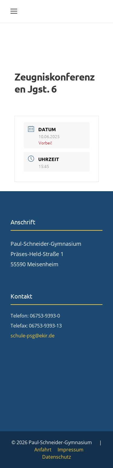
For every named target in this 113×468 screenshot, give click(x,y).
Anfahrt (43, 449)
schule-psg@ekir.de (33, 335)
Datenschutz (56, 457)
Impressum (70, 449)
